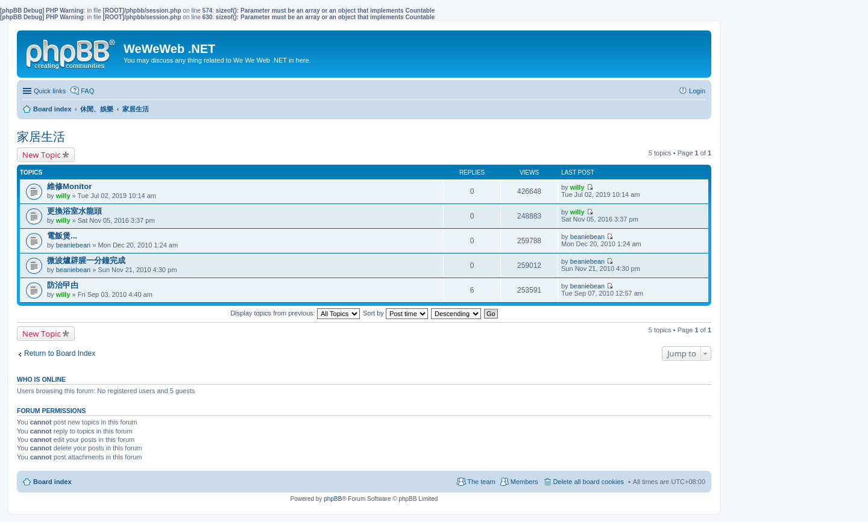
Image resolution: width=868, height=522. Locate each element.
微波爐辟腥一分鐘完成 (86, 260)
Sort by (395, 313)
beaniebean (73, 245)
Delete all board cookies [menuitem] (588, 481)
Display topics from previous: (295, 313)
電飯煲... (62, 235)
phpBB (333, 499)
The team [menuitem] (481, 481)
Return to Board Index (59, 353)
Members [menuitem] (524, 481)
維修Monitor (69, 186)
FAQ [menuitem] (87, 91)
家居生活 (41, 136)
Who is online (41, 379)
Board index (52, 481)
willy (63, 195)
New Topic (41, 154)
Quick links (50, 91)
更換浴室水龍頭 (74, 211)
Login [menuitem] (697, 91)
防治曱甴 (62, 285)
